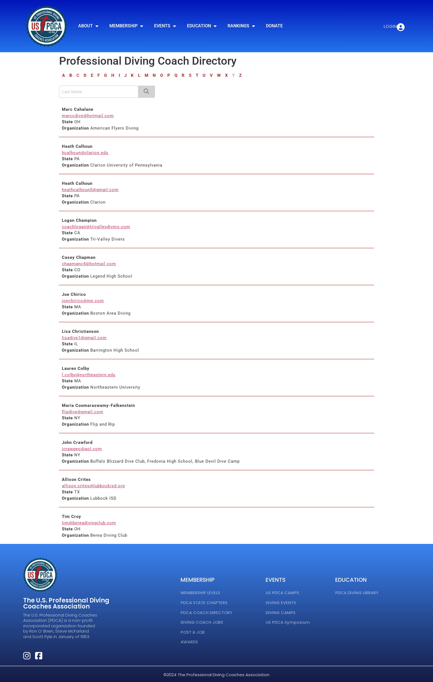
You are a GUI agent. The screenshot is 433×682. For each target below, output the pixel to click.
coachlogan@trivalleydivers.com (96, 226)
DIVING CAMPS (281, 611)
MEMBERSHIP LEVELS (201, 593)
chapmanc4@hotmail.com (89, 263)
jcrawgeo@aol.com (82, 448)
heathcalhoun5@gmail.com (90, 189)
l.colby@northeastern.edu (88, 374)
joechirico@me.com (83, 300)
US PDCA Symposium (288, 620)
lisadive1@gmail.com (84, 337)
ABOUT (88, 26)
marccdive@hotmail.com (88, 115)
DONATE (274, 25)
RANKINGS (241, 26)
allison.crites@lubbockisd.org (93, 485)
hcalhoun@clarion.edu (85, 152)
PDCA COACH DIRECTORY (207, 611)
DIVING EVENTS (281, 602)
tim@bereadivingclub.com (89, 522)
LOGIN (389, 26)
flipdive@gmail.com (82, 411)
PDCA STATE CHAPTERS (204, 602)
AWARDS (189, 639)
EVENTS (165, 26)
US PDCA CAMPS (282, 593)
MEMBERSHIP (126, 26)
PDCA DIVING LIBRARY (357, 593)
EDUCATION (201, 26)
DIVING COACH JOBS (202, 620)
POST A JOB (193, 630)
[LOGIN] (400, 27)
